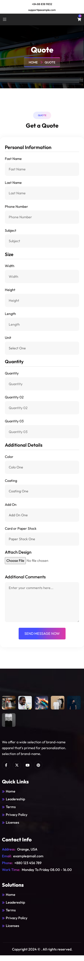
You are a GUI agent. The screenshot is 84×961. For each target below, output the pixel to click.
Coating (11, 480)
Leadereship (15, 799)
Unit (8, 337)
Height (10, 290)
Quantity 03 (14, 421)
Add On (10, 504)
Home (34, 62)
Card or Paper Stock (20, 528)
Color (9, 456)
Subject (10, 230)
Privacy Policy (16, 814)
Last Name (13, 182)
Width (9, 266)
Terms (11, 807)
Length (10, 313)
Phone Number (16, 206)
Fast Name (13, 158)
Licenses (12, 822)
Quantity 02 (14, 397)
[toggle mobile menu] (4, 19)
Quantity (12, 373)
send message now (42, 633)
